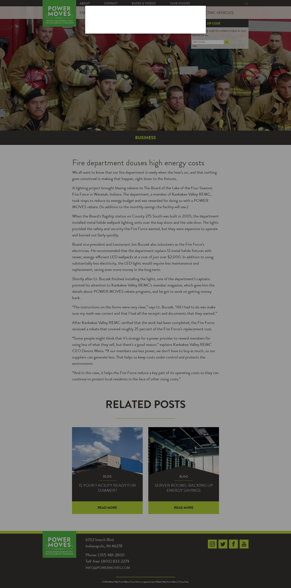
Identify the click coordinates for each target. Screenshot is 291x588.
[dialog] (145, 20)
